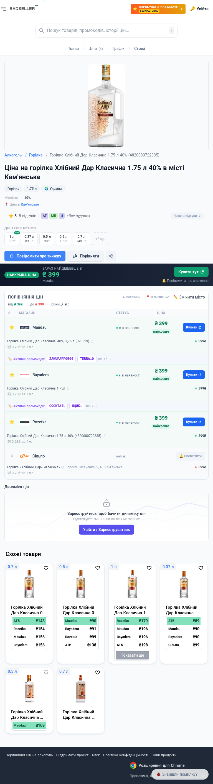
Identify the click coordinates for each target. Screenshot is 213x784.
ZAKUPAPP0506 (61, 359)
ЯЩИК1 (77, 406)
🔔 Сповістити (190, 456)
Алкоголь (15, 155)
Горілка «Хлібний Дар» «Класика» (33, 467)
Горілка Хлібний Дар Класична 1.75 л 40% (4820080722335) (54, 436)
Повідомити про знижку (35, 256)
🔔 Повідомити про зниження (185, 281)
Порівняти (85, 256)
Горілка (38, 155)
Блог (96, 755)
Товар (73, 48)
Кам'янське (30, 204)
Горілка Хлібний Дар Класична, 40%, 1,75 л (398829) (48, 341)
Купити (194, 327)
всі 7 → (92, 406)
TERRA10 (87, 359)
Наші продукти (164, 755)
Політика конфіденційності (125, 755)
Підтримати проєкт (72, 755)
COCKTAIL (57, 406)
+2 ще (100, 239)
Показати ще (132, 655)
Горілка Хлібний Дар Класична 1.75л (36, 388)
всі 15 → (105, 359)
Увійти (199, 9)
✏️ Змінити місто (189, 297)
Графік (119, 48)
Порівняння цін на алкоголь (29, 755)
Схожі (139, 48)
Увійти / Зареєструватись (106, 529)
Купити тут (191, 272)
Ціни (95, 48)
